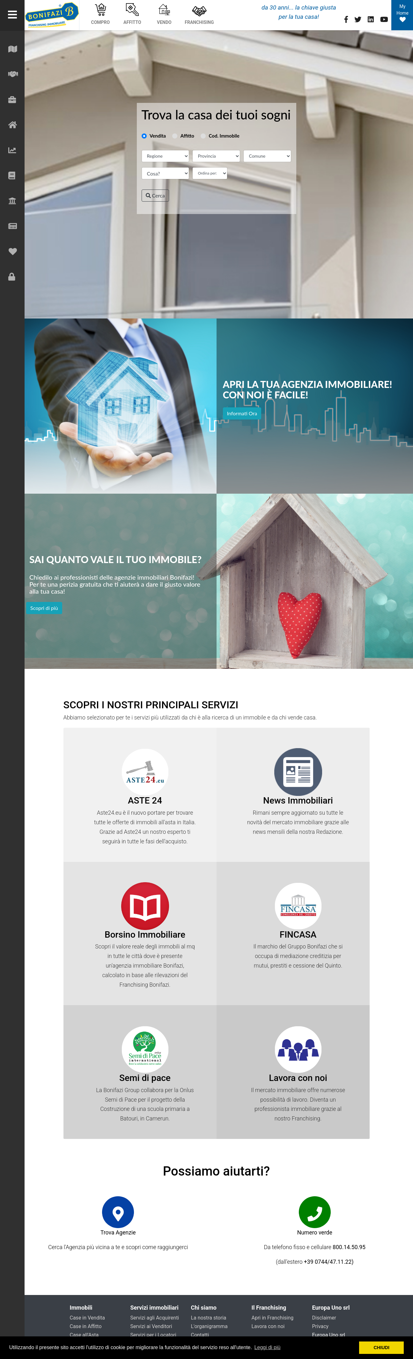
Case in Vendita (87, 1318)
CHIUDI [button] (381, 1347)
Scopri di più (44, 608)
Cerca (155, 195)
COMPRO (100, 14)
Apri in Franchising (273, 1318)
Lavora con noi (268, 1326)
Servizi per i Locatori (153, 1335)
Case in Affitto (86, 1326)
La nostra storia (208, 1318)
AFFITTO (132, 14)
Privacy (320, 1326)
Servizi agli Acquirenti (154, 1318)
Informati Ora (242, 413)
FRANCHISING (199, 14)
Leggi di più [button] (267, 1347)
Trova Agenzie (118, 1232)
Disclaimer (324, 1318)
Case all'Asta (84, 1335)
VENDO (164, 14)
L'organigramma (209, 1326)
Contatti (200, 1335)
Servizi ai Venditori (151, 1326)
